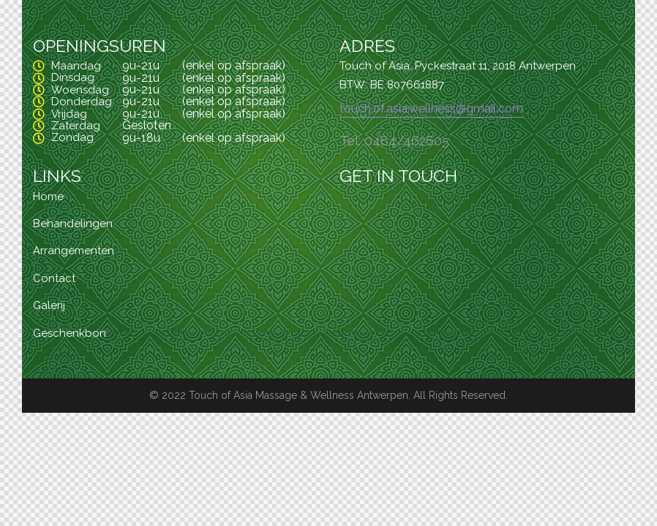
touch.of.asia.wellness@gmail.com (431, 108)
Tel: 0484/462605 (394, 140)
